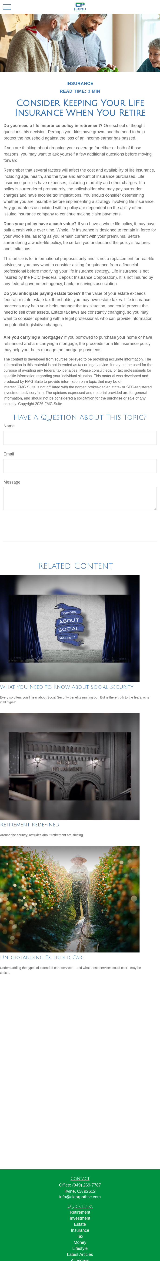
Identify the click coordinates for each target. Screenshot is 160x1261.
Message (11, 482)
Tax (80, 1236)
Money (80, 1242)
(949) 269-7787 (86, 1185)
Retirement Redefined (29, 825)
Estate (80, 1224)
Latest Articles (80, 1254)
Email (8, 454)
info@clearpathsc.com (80, 1197)
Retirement (80, 1212)
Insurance (80, 1230)
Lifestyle (80, 1248)
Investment (80, 1218)
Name (9, 426)
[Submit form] (15, 524)
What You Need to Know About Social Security (66, 687)
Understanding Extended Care (42, 957)
